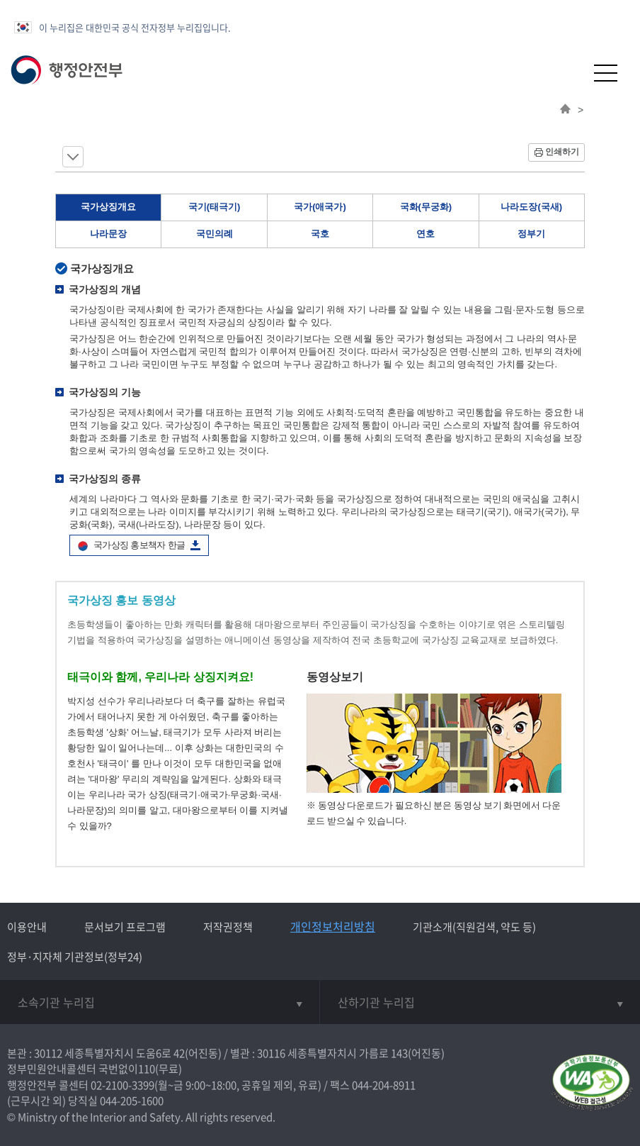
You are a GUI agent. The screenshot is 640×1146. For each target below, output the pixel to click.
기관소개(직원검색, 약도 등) (474, 927)
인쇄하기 (562, 152)
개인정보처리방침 (332, 926)
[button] (571, 73)
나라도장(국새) (531, 206)
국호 (320, 233)
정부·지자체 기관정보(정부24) (74, 956)
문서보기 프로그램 (125, 927)
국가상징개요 (108, 206)
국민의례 (214, 233)
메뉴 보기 (73, 156)
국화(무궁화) (426, 206)
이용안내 (27, 927)
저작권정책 (228, 927)
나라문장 (108, 233)
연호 (425, 233)
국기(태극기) (214, 206)
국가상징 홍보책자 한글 (139, 545)
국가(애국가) (320, 206)
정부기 (531, 233)
